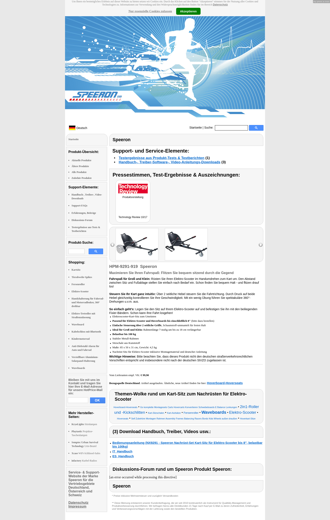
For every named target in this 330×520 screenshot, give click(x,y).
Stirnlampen (84, 424)
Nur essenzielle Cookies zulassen (150, 11)
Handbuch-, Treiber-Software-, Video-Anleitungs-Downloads (169, 162)
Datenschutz (220, 4)
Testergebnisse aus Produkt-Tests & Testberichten (161, 158)
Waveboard (78, 324)
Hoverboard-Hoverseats (225, 383)
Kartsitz (76, 269)
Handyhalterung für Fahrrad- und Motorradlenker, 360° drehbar (88, 302)
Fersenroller (78, 284)
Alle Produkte (79, 172)
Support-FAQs (79, 205)
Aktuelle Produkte (81, 160)
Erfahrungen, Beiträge (84, 212)
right (261, 245)
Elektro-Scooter (80, 291)
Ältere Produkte (80, 166)
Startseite (195, 127)
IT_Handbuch (122, 451)
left (112, 245)
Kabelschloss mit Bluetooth (86, 331)
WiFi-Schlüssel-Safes (86, 453)
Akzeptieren (188, 11)
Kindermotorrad (81, 338)
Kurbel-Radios (84, 460)
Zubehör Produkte (82, 178)
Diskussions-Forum (82, 220)
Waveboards (78, 368)
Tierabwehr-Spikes (82, 277)
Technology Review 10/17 (132, 217)
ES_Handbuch (123, 456)
